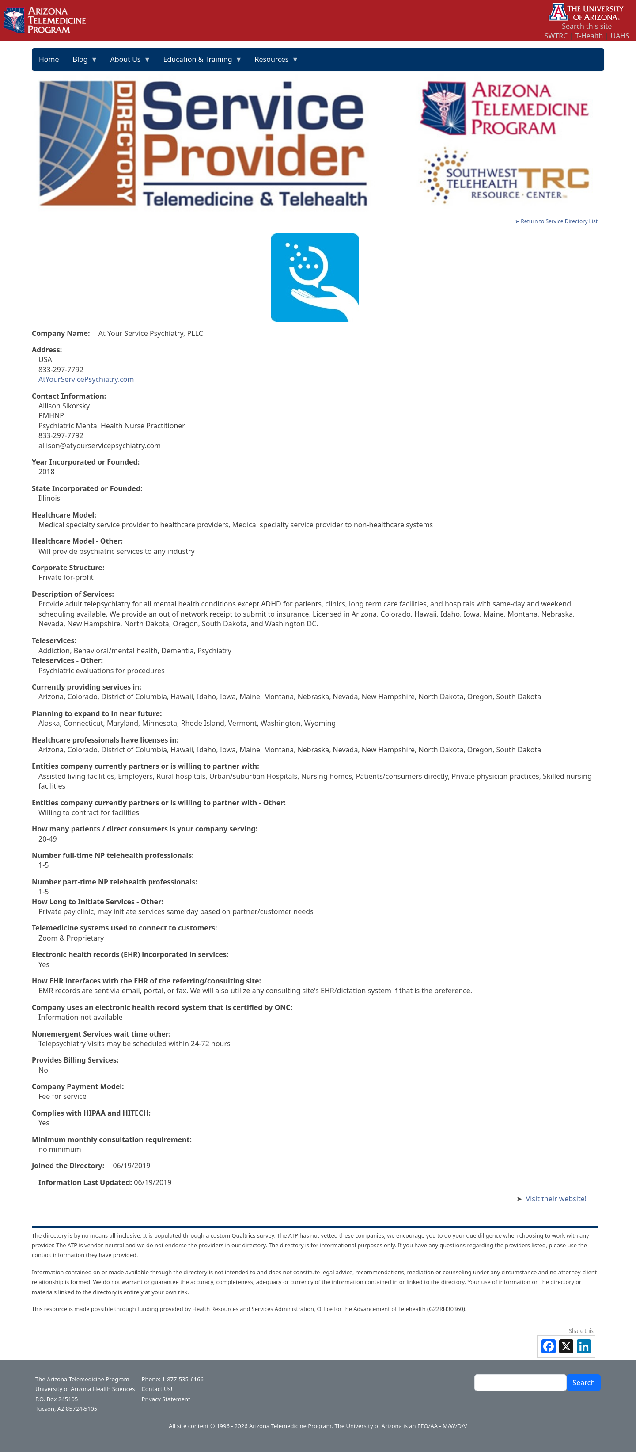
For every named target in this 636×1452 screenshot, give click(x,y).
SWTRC (556, 36)
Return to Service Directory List (559, 221)
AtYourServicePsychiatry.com (86, 379)
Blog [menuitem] (82, 62)
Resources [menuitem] (273, 62)
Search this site (587, 26)
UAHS (620, 36)
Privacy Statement (166, 1399)
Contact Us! (157, 1389)
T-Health (589, 36)
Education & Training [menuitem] (199, 62)
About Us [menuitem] (127, 62)
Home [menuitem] (49, 59)
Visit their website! (556, 1199)
